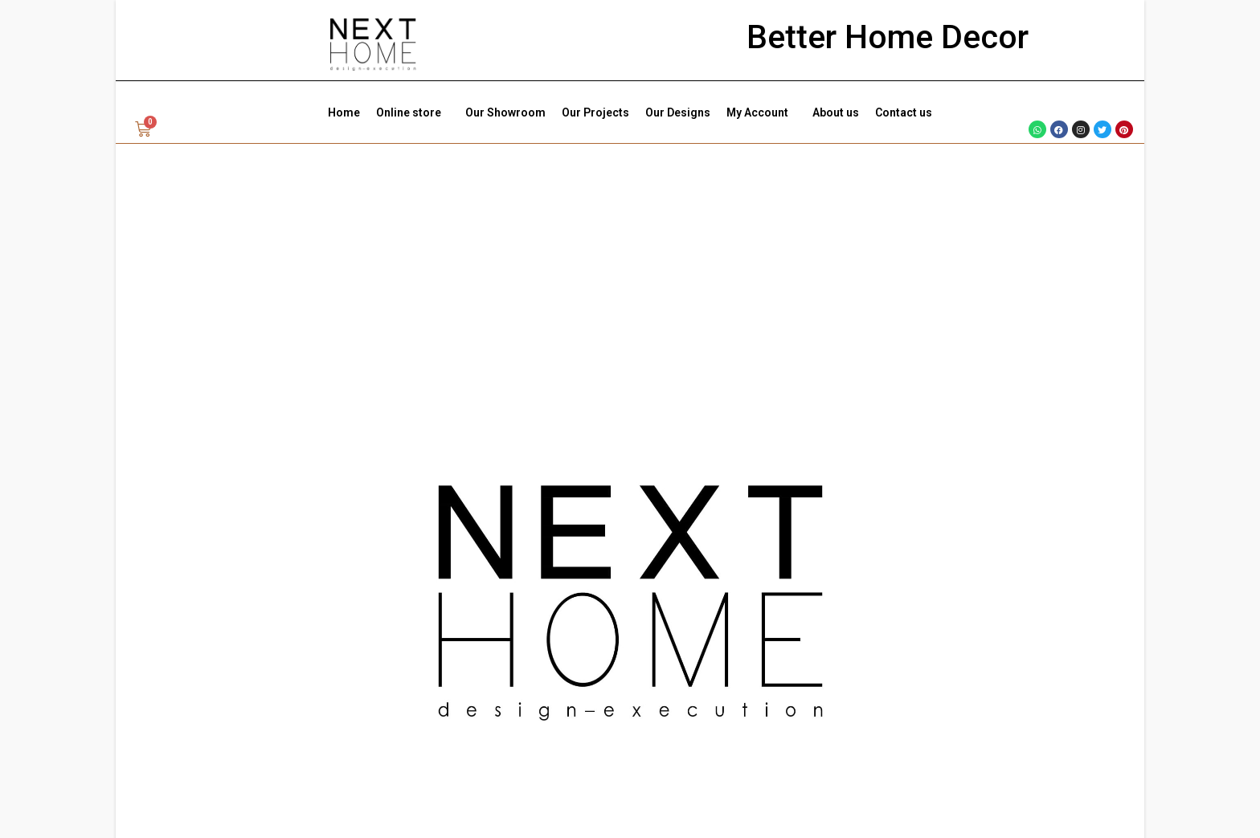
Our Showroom (505, 112)
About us (835, 112)
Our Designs (677, 112)
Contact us (903, 112)
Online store (412, 112)
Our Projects (595, 112)
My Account (761, 112)
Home (344, 112)
